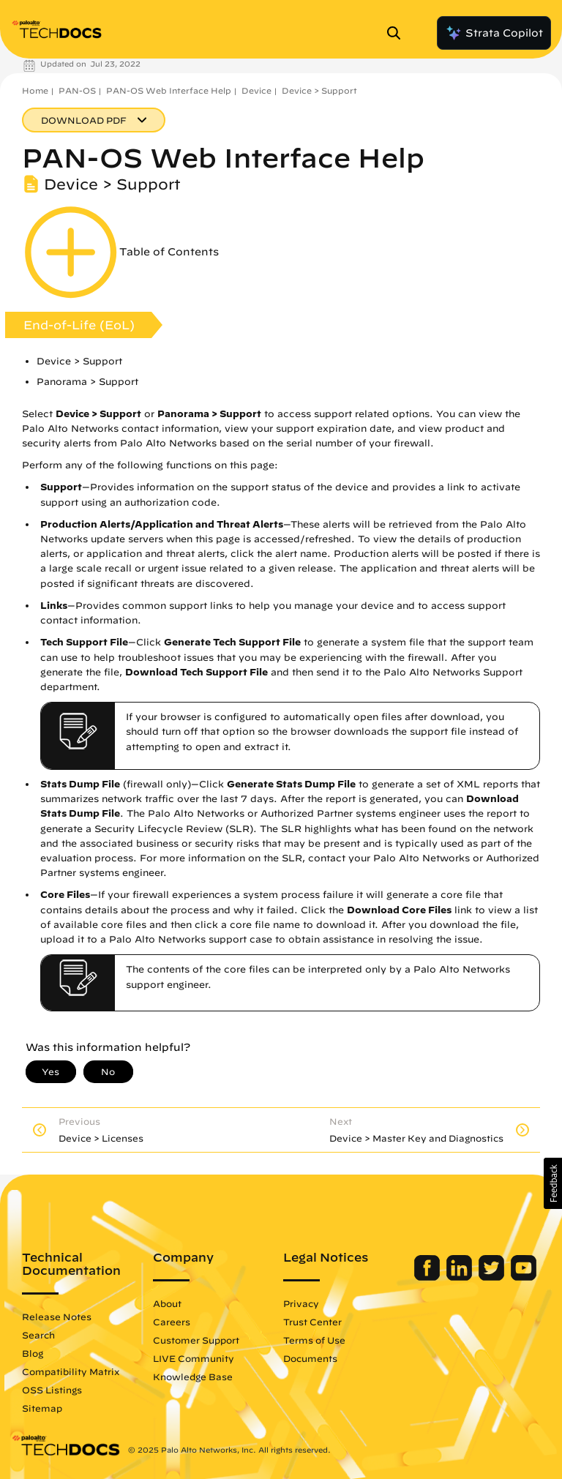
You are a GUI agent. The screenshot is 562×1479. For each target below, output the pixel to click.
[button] (553, 1183)
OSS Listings (52, 1390)
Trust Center (312, 1322)
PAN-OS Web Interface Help (168, 90)
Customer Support (196, 1340)
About (167, 1303)
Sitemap (42, 1408)
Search (38, 1335)
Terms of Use (314, 1340)
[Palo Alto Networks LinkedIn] (460, 1277)
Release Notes (56, 1316)
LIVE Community (193, 1358)
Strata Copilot (494, 33)
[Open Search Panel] (398, 33)
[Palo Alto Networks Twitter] (493, 1277)
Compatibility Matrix (70, 1371)
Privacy (301, 1303)
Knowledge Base (193, 1376)
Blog (32, 1353)
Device (256, 90)
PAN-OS (77, 90)
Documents (310, 1358)
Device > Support (319, 90)
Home (35, 90)
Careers (171, 1322)
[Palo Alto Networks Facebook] (428, 1277)
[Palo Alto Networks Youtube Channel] (523, 1277)
